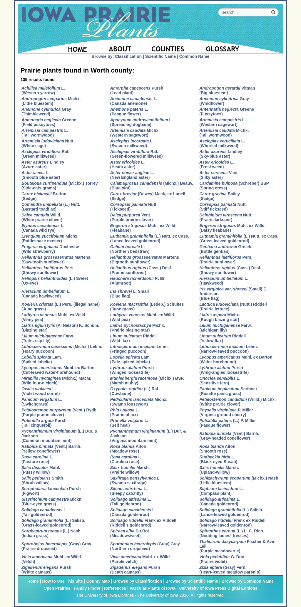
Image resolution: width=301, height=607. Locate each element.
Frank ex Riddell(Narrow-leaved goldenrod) (232, 522)
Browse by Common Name (248, 581)
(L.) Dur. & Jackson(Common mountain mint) (59, 436)
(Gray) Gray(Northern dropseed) (145, 546)
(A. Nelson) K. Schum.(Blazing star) (60, 327)
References (115, 588)
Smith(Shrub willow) (42, 480)
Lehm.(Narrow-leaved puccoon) (228, 349)
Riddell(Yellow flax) (222, 338)
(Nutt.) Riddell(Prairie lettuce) (233, 306)
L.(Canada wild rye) (42, 228)
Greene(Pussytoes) (226, 111)
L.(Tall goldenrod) (130, 501)
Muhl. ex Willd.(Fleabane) (143, 228)
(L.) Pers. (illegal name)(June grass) (60, 306)
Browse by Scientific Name (191, 581)
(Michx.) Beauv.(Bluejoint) (151, 185)
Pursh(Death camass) (135, 569)
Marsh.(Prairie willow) (130, 470)
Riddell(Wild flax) (133, 338)
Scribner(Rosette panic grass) (228, 391)
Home (33, 581)
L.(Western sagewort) (222, 122)
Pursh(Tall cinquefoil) (43, 423)
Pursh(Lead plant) (136, 90)
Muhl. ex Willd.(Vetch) (51, 559)
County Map (98, 581)
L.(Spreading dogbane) (141, 122)
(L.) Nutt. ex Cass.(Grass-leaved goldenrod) (238, 238)
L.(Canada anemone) (133, 101)
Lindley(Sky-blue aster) (220, 154)
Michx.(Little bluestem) (51, 101)
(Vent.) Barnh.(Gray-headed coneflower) (229, 435)
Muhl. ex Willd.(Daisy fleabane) (232, 228)
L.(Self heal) (129, 423)
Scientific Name (160, 56)
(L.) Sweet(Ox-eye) (54, 280)
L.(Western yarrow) (43, 90)
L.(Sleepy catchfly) (128, 491)
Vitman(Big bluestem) (227, 90)
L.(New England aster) (132, 175)
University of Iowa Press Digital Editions (218, 588)
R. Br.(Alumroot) (137, 280)
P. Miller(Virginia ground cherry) (226, 412)
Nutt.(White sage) (47, 143)
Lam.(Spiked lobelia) (41, 359)
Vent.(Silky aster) (219, 175)
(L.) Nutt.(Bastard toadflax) (50, 206)
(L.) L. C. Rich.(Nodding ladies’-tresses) (231, 533)
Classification (128, 56)
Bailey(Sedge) (219, 196)
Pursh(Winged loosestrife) (132, 370)
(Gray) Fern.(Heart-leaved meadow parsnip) (229, 569)
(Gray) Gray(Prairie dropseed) (56, 546)
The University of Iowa (158, 595)
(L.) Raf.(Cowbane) (134, 391)
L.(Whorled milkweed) (222, 143)
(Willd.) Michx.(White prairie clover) (237, 401)
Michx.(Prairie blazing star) (137, 327)
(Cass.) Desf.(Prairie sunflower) (141, 270)
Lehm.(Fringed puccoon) (139, 349)
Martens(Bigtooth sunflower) (144, 259)
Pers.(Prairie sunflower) (225, 259)
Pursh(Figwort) (51, 491)
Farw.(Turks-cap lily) (47, 338)
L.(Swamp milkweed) (132, 143)
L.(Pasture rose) (37, 459)
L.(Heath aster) (127, 164)
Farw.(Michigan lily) (225, 327)
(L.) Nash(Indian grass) (51, 533)
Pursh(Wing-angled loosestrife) (224, 370)
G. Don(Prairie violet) (221, 559)
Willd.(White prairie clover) (41, 217)
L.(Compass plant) (221, 491)
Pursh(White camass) (46, 569)
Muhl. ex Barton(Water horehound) (235, 359)
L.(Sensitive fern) (219, 380)
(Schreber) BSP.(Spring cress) (234, 185)
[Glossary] (238, 45)
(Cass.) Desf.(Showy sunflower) (230, 270)
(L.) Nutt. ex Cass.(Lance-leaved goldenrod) (149, 238)
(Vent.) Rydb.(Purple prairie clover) (59, 412)
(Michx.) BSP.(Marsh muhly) (147, 380)
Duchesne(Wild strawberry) (50, 249)
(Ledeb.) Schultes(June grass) (147, 306)
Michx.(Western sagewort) (135, 132)
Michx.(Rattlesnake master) (49, 238)
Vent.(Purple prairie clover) (131, 217)
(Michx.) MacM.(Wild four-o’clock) (56, 380)
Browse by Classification (137, 581)
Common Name (194, 56)
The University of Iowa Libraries (105, 595)
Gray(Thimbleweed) (46, 111)
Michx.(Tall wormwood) (224, 132)
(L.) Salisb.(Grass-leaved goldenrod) (53, 522)
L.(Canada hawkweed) (46, 293)
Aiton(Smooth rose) (217, 448)
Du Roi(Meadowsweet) (129, 533)
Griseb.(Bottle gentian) (225, 249)
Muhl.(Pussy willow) (40, 470)
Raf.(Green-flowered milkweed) (136, 154)
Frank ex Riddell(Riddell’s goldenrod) (143, 522)
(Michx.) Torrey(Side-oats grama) (59, 185)
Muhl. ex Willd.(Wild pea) (142, 317)
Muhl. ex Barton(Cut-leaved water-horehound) (57, 370)
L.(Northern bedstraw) (130, 249)
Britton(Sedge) (43, 196)
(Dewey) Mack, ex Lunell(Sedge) (147, 196)
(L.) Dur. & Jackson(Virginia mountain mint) (148, 436)
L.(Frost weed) (216, 164)
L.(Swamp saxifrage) (135, 480)
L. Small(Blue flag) (129, 293)
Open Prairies (57, 588)
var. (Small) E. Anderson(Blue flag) (233, 294)
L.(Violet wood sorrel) (40, 391)
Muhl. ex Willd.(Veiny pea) (53, 317)
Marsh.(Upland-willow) (219, 470)
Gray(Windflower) (224, 101)
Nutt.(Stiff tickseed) (223, 206)
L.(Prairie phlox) (124, 412)
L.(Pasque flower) (129, 111)
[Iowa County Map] (168, 45)
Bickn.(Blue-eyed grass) (52, 501)
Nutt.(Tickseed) (134, 206)
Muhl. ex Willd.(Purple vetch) (140, 559)
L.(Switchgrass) (41, 401)
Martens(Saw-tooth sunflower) (55, 259)
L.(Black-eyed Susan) (218, 459)
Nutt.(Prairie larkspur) (225, 217)
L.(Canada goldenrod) (219, 501)
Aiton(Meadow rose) (128, 448)
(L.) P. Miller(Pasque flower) (227, 423)
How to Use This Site (62, 581)
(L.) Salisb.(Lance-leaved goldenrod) (231, 512)
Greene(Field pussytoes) (48, 122)
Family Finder (87, 588)
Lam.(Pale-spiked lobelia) (130, 359)
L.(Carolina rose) (126, 459)
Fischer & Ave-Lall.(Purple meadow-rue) (237, 546)
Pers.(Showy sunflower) (48, 270)
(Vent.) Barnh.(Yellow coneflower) (51, 448)
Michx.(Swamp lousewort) (139, 401)
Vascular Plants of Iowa (152, 588)
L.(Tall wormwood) (44, 132)
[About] (120, 45)
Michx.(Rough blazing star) (219, 317)
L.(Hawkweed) (223, 280)
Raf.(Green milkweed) (45, 154)
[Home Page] (58, 45)
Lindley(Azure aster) (42, 164)
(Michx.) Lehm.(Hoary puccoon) (61, 349)
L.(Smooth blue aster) (40, 175)
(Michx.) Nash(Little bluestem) (238, 480)
